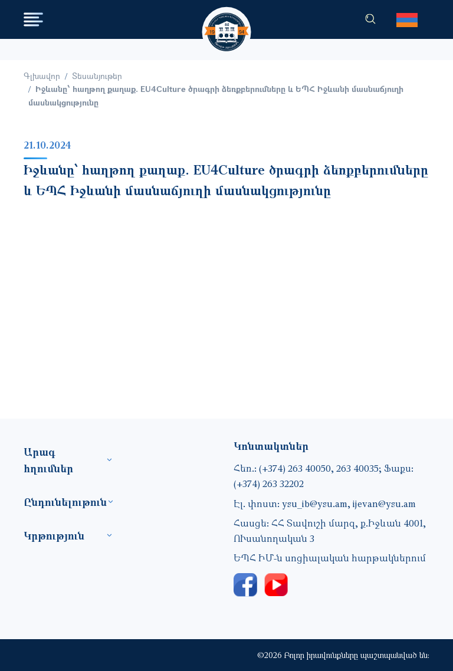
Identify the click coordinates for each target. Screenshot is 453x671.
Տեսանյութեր (97, 75)
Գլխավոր (42, 75)
